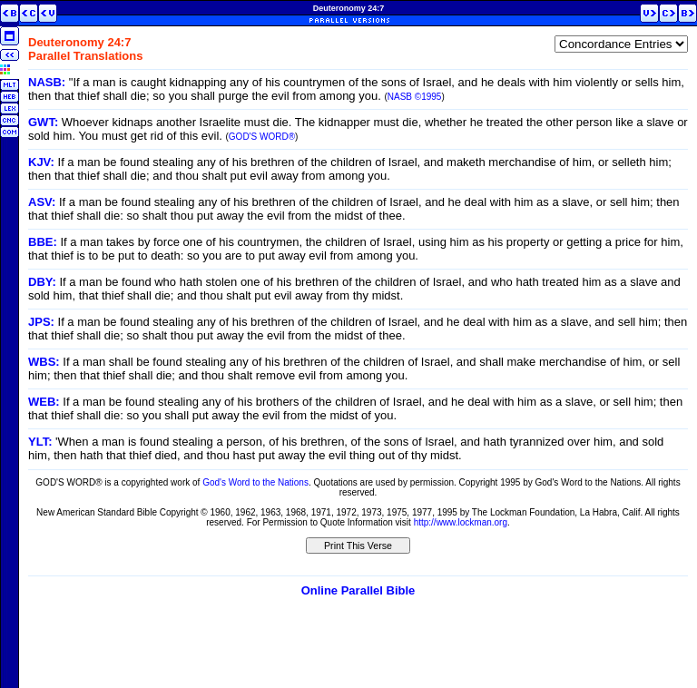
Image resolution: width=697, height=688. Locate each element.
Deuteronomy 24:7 (349, 8)
